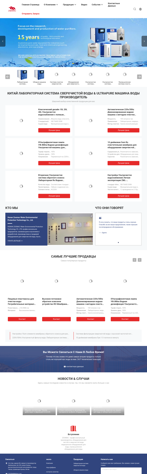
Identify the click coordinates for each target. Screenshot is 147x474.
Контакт (22, 319)
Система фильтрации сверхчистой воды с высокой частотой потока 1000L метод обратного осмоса (104, 334)
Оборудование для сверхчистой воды (73, 84)
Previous (2, 41)
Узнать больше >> (15, 241)
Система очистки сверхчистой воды (56, 84)
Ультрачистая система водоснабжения (107, 84)
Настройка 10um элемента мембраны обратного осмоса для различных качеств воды (40, 334)
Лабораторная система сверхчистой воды (81, 464)
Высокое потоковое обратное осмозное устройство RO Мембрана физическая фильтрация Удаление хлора (54, 304)
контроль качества (52, 472)
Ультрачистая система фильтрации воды (90, 84)
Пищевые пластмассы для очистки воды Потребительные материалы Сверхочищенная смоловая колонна (22, 304)
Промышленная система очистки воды (124, 84)
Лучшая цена (54, 130)
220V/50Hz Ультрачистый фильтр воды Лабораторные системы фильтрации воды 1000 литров (40, 338)
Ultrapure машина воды (39, 83)
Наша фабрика (51, 467)
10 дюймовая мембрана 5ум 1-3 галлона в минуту (97, 338)
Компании (49, 463)
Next (144, 41)
